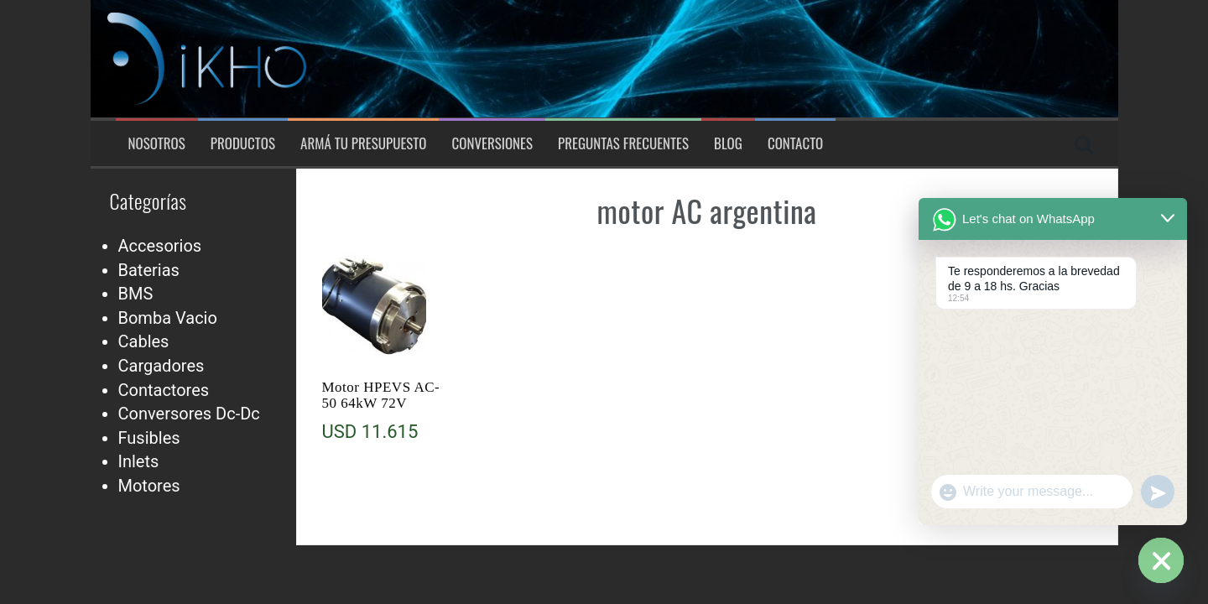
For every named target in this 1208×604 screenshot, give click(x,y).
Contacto (795, 143)
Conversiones (492, 143)
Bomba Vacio (167, 318)
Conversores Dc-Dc (189, 414)
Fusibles (149, 438)
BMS (136, 294)
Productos (243, 143)
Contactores (164, 390)
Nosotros (156, 143)
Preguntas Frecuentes (623, 143)
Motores (149, 486)
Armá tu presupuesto (363, 143)
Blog (728, 143)
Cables (143, 341)
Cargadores (161, 366)
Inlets (138, 461)
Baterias (149, 270)
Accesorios (160, 246)
